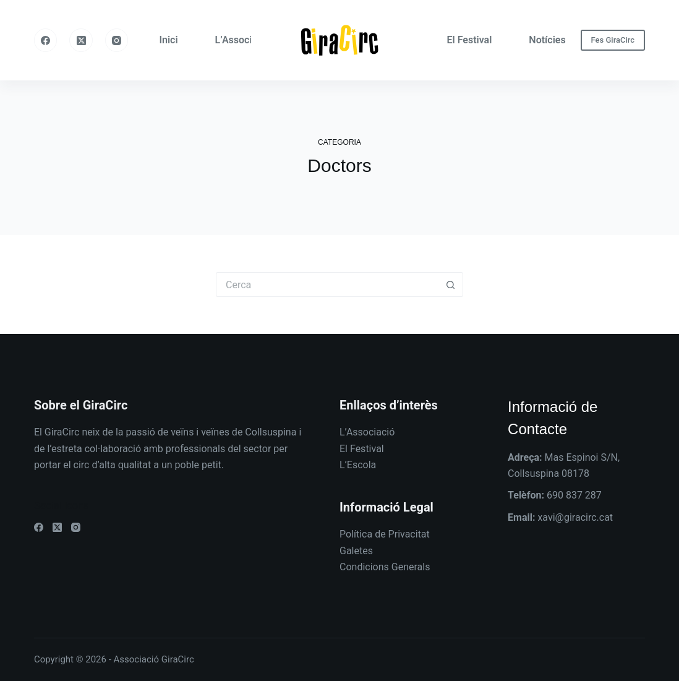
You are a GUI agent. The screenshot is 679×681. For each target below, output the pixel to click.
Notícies (547, 40)
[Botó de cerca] (450, 284)
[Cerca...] (327, 284)
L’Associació (243, 40)
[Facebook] (46, 40)
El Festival (469, 40)
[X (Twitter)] (81, 40)
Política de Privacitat (385, 534)
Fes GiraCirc (613, 40)
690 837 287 (574, 495)
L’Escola (358, 465)
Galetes (356, 551)
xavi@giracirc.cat (575, 517)
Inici (168, 40)
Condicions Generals (385, 567)
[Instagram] (117, 40)
